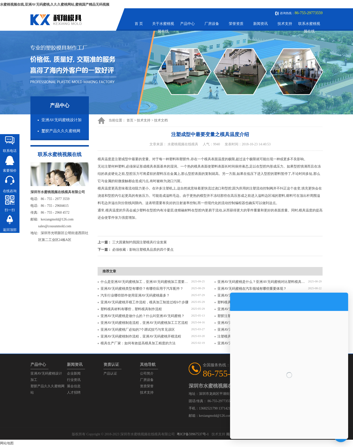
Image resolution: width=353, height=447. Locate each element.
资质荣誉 (147, 386)
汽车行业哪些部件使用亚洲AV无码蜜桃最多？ (135, 295)
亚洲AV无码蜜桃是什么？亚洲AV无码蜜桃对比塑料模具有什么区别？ (262, 282)
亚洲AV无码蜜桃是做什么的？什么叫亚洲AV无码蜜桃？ (143, 316)
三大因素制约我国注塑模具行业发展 (139, 242)
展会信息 (74, 386)
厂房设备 (211, 24)
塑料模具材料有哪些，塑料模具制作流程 (131, 309)
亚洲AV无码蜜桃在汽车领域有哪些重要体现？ (252, 288)
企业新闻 (74, 373)
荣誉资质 (236, 24)
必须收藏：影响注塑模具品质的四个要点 (143, 249)
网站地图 (7, 443)
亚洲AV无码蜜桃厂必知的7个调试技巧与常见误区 (138, 329)
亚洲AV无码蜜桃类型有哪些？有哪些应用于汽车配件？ (142, 288)
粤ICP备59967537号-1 (193, 434)
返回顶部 (10, 230)
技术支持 (285, 24)
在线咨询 (10, 191)
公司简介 (147, 373)
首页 (130, 120)
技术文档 (161, 120)
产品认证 (110, 373)
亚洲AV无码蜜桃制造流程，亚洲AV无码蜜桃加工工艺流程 (144, 323)
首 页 (139, 24)
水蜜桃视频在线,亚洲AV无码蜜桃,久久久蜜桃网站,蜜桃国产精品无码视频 (54, 4)
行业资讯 (74, 380)
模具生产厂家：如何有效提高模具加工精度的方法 (138, 343)
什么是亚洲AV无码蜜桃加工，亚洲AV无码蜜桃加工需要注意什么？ (146, 282)
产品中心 (187, 24)
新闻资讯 (260, 24)
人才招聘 (74, 392)
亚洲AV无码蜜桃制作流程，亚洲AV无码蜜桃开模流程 (141, 336)
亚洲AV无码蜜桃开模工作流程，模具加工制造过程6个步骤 (144, 302)
